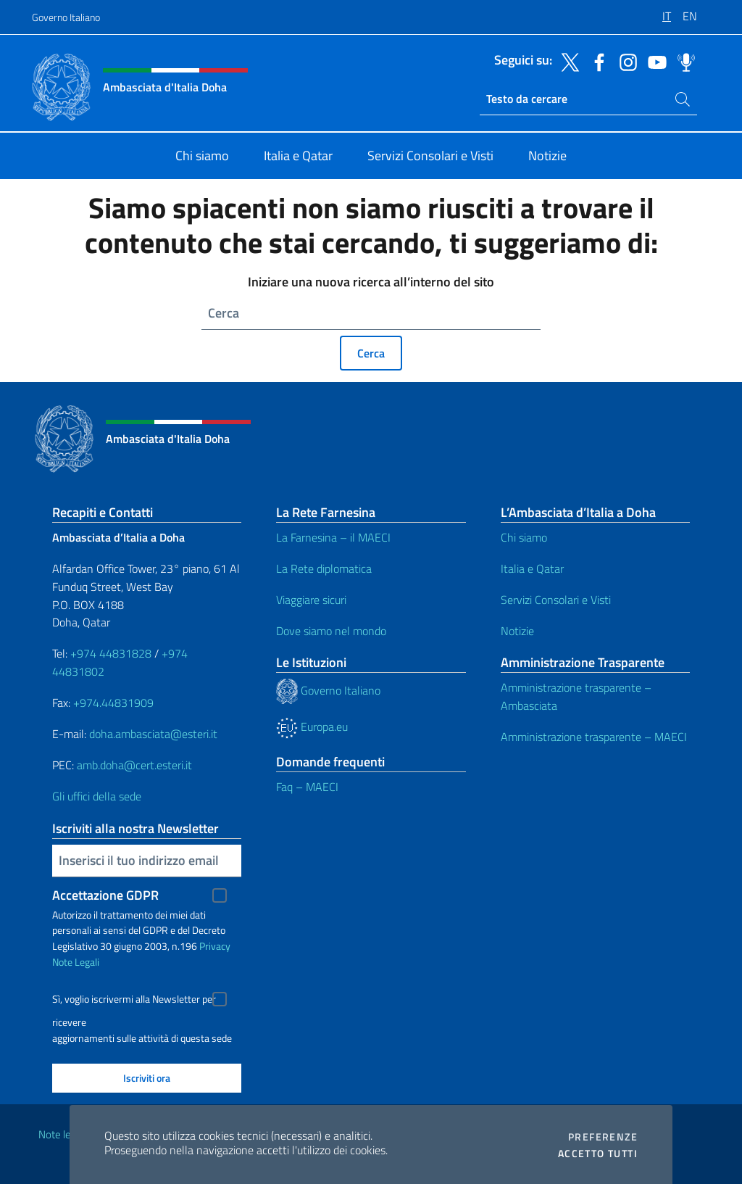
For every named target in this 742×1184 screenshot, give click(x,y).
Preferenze (603, 1137)
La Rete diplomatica (324, 568)
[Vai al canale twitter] (566, 61)
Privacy (214, 945)
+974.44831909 (113, 702)
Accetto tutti (598, 1153)
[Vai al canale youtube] (653, 61)
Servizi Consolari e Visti (556, 599)
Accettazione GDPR (105, 895)
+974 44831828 (110, 653)
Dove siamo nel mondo (331, 630)
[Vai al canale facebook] (595, 61)
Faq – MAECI (307, 786)
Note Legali (75, 961)
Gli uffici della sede (96, 796)
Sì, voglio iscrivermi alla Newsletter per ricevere (134, 1001)
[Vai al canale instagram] (624, 61)
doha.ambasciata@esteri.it (153, 733)
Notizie (517, 630)
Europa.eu (312, 726)
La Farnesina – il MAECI (333, 537)
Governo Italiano (66, 17)
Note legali (62, 1134)
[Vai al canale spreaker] (682, 61)
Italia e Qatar (532, 568)
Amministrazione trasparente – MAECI (594, 736)
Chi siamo (524, 537)
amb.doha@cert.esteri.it (134, 765)
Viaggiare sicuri (311, 599)
